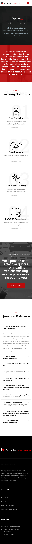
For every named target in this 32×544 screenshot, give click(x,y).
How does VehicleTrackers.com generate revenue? (14, 327)
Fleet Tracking (5, 498)
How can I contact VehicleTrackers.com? (10, 421)
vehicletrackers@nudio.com (12, 526)
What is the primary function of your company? (14, 379)
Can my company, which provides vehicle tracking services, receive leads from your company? (16, 413)
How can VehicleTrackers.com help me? (16, 364)
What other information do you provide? (14, 372)
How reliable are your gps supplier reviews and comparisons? (15, 396)
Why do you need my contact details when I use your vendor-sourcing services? (16, 387)
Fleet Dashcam (5, 502)
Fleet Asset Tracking (7, 505)
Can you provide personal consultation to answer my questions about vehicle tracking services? (15, 404)
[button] (16, 285)
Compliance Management (9, 509)
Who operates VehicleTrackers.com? (10, 357)
